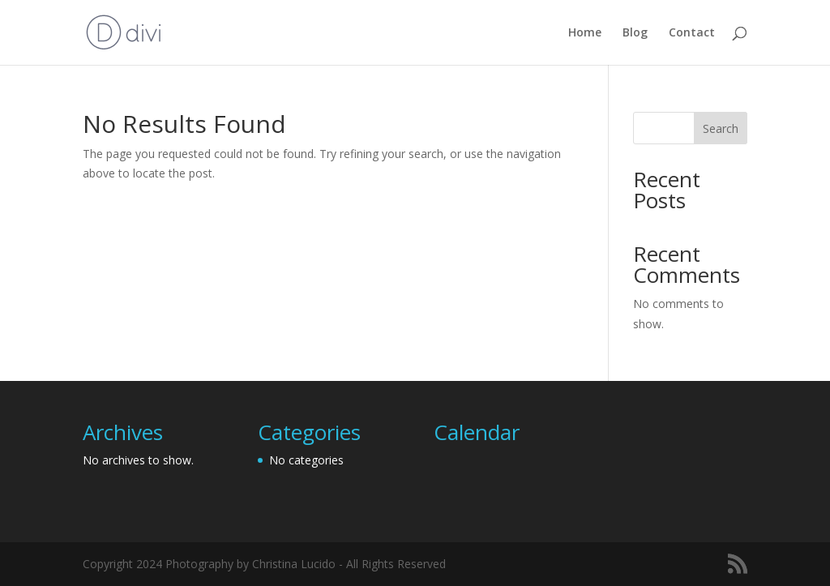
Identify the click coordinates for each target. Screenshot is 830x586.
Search (720, 128)
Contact (692, 33)
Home (584, 33)
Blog (635, 33)
